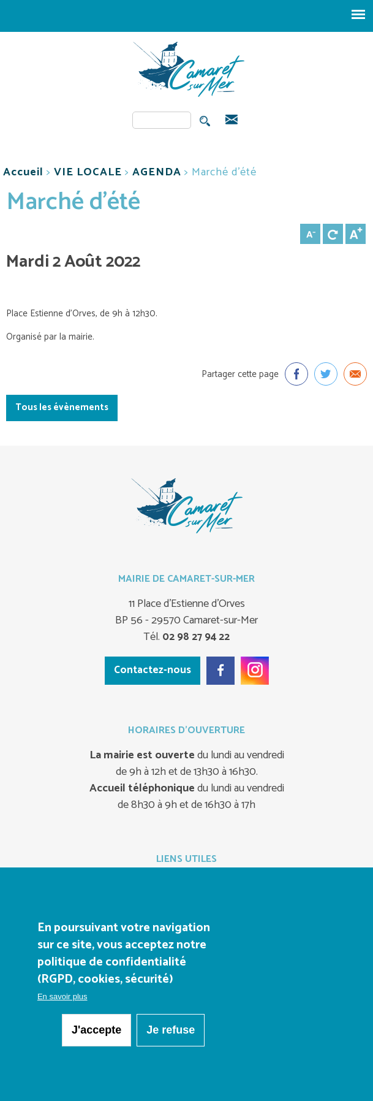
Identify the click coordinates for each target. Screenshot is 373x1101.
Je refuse (170, 1032)
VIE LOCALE (88, 172)
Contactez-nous (152, 670)
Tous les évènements (61, 407)
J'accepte (96, 1032)
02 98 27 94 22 (195, 637)
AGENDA (156, 172)
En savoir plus (62, 998)
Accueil (23, 172)
